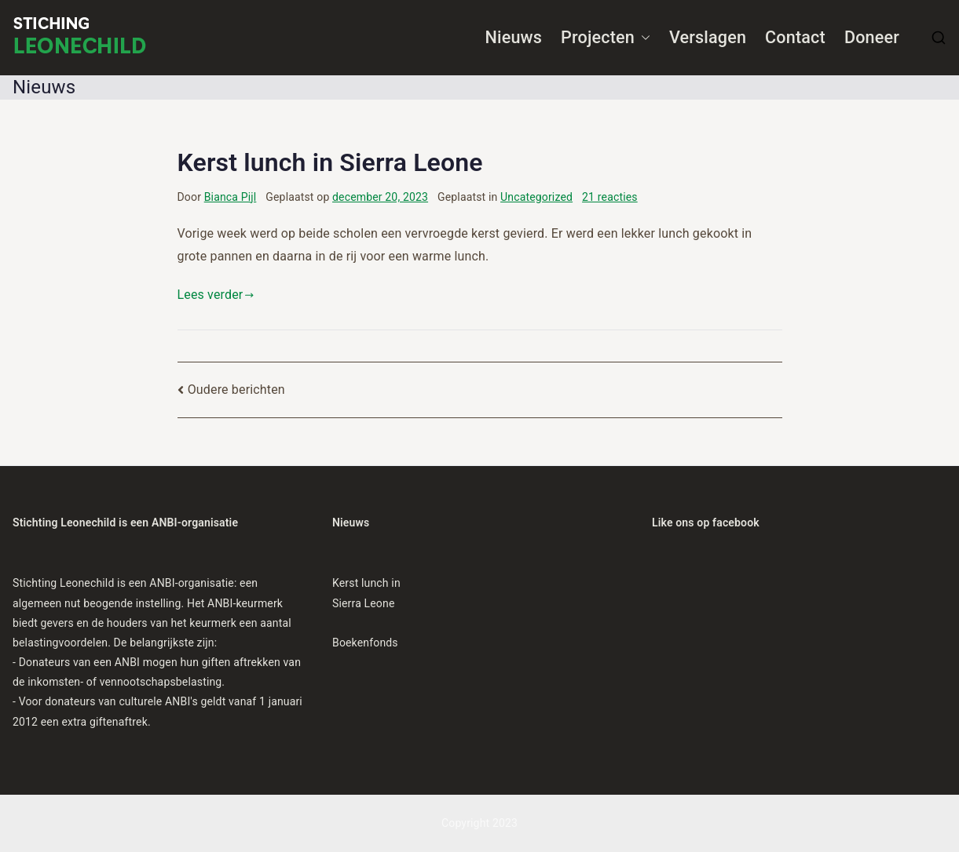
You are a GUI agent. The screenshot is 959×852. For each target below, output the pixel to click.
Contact (795, 37)
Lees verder (216, 294)
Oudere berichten (236, 389)
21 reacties (610, 197)
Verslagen (707, 37)
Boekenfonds (365, 642)
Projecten (605, 38)
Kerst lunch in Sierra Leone (330, 162)
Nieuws (514, 37)
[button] (642, 38)
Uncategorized (536, 197)
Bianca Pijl (230, 197)
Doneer (871, 37)
